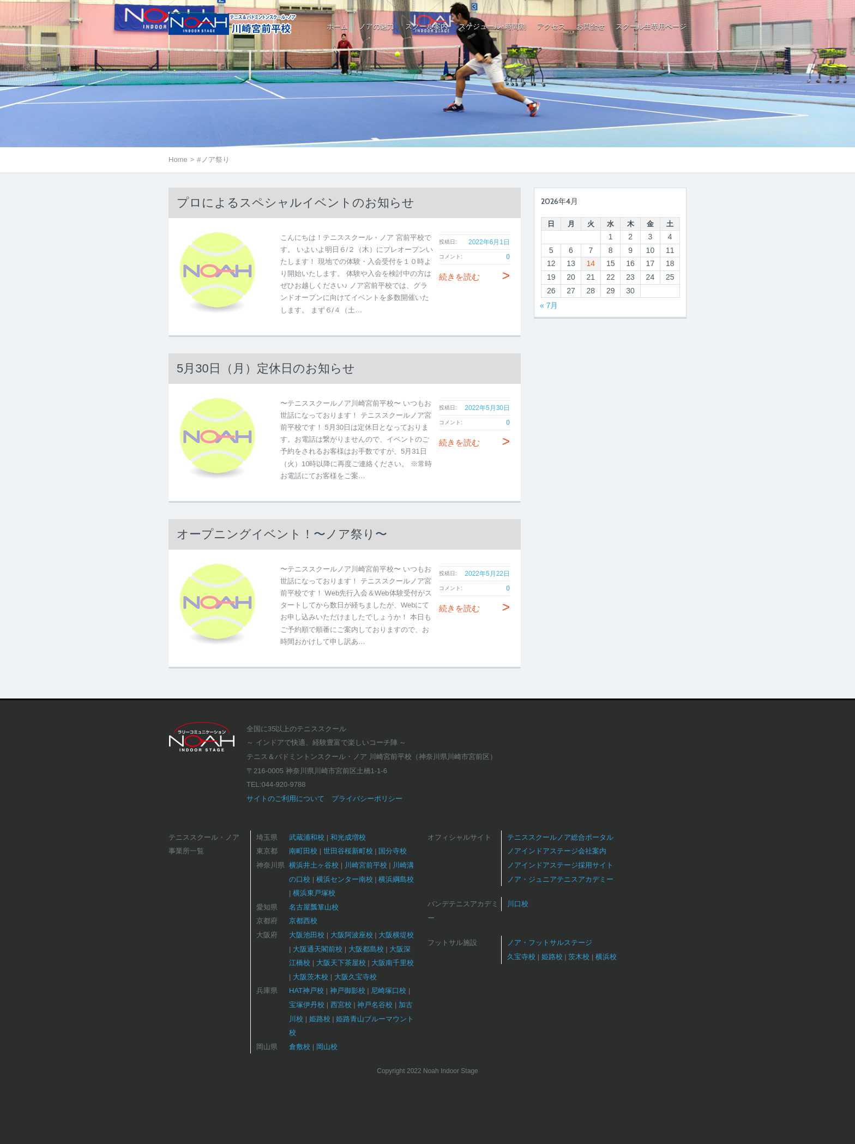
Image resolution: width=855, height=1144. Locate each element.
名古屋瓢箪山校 (314, 907)
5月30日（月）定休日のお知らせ (266, 368)
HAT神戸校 (306, 990)
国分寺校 (392, 851)
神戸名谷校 (375, 1005)
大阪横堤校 (396, 935)
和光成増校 (348, 837)
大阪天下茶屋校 (341, 963)
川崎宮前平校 (366, 865)
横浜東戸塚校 (314, 893)
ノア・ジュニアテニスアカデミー (560, 879)
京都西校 (303, 921)
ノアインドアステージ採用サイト (560, 865)
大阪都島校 (366, 949)
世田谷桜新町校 (348, 851)
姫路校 (319, 1019)
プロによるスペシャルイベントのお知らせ (295, 202)
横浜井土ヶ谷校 (314, 865)
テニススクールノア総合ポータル (560, 837)
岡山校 (327, 1047)
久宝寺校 (521, 957)
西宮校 (341, 1005)
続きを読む (474, 277)
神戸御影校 (347, 990)
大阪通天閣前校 (317, 949)
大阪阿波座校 (351, 935)
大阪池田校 (306, 935)
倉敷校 (299, 1047)
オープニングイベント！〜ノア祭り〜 (282, 534)
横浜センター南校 (344, 879)
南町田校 (303, 851)
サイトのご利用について (285, 798)
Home (178, 159)
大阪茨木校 (310, 977)
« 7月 (549, 305)
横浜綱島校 (396, 879)
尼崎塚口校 (388, 990)
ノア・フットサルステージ (549, 942)
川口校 (517, 904)
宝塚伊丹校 (306, 1005)
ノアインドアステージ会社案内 (556, 851)
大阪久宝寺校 (355, 977)
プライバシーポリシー (367, 798)
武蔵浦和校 (306, 837)
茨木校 (578, 957)
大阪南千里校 (392, 963)
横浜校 (606, 957)
